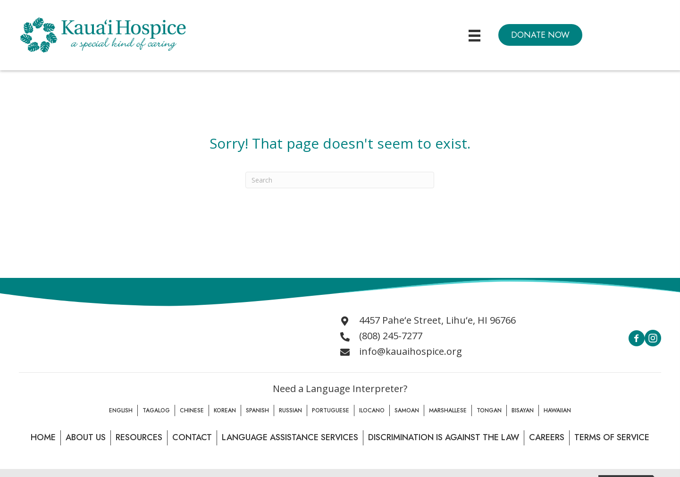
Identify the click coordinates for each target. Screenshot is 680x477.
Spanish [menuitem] (257, 410)
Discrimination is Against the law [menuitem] (443, 437)
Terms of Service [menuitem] (611, 437)
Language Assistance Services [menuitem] (290, 437)
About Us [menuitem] (86, 437)
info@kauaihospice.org (410, 351)
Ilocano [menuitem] (372, 410)
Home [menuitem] (43, 437)
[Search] (339, 180)
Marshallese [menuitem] (448, 410)
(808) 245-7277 (390, 335)
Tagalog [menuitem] (156, 410)
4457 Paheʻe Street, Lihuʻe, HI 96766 (437, 320)
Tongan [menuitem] (489, 410)
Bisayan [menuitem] (523, 410)
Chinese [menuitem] (192, 410)
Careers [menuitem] (546, 437)
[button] (540, 35)
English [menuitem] (121, 410)
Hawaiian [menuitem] (557, 410)
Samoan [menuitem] (407, 410)
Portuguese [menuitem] (330, 410)
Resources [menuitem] (139, 437)
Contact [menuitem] (192, 437)
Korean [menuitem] (225, 410)
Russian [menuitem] (290, 410)
